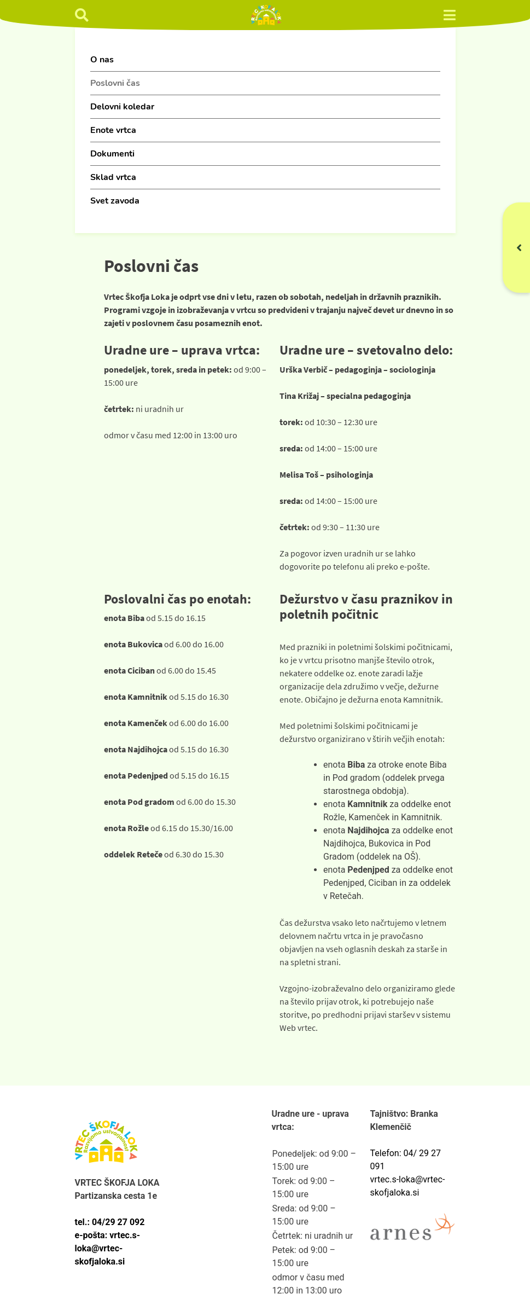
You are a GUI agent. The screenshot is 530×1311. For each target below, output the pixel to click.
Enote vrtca (113, 130)
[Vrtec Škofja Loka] (266, 15)
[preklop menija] (450, 15)
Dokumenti (112, 154)
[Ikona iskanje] (82, 15)
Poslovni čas (115, 83)
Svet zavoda (114, 201)
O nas (102, 60)
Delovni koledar (122, 107)
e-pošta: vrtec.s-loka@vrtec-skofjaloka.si (108, 1248)
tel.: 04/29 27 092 (110, 1222)
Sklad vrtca (113, 177)
